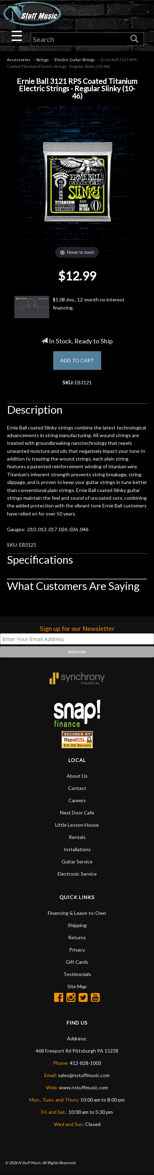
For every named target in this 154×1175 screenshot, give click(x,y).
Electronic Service (77, 874)
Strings (42, 59)
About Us (77, 776)
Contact (77, 788)
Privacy (77, 950)
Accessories (18, 59)
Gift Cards (77, 962)
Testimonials (77, 974)
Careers (77, 800)
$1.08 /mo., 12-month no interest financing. (69, 307)
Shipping (77, 925)
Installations (77, 849)
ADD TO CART (77, 360)
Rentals (77, 837)
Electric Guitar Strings (74, 59)
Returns (77, 937)
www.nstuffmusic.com (83, 1087)
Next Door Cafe (77, 813)
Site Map (77, 986)
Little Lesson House (77, 825)
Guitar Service (77, 861)
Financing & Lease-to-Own (77, 913)
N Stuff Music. (30, 1162)
